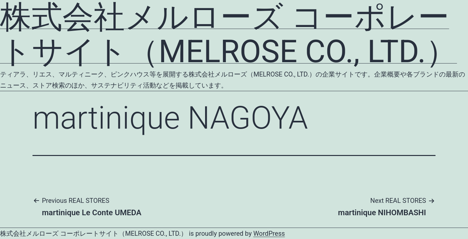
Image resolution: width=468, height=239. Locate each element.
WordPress (269, 233)
